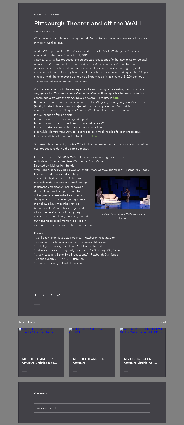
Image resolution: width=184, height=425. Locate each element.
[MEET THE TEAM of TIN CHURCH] (92, 340)
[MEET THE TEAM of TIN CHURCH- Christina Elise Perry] (41, 340)
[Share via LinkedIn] (50, 294)
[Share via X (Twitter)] (43, 294)
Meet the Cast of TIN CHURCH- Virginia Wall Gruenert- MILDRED (139, 360)
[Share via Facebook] (35, 294)
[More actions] (148, 14)
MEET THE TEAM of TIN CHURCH (88, 360)
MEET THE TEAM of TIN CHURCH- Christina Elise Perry (38, 360)
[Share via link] (58, 294)
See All (162, 322)
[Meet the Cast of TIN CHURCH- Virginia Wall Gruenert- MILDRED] (143, 340)
